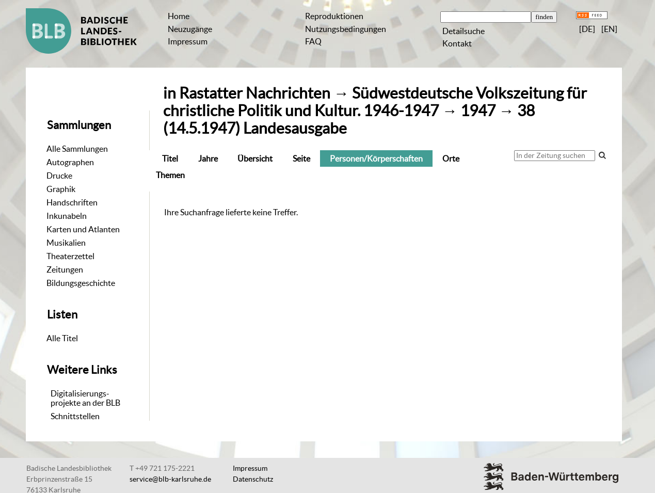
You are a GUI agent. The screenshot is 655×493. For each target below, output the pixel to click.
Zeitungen (64, 269)
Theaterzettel (70, 256)
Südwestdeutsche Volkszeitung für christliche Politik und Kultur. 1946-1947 (375, 102)
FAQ (313, 41)
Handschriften (72, 202)
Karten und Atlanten (83, 229)
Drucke (59, 175)
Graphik (60, 189)
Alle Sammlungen (77, 148)
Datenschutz (253, 479)
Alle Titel (62, 338)
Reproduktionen (334, 16)
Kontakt (457, 43)
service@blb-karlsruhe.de (170, 479)
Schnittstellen (75, 416)
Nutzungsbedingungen (345, 29)
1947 (478, 110)
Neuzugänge (190, 29)
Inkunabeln (66, 215)
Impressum (187, 41)
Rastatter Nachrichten (254, 93)
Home (178, 16)
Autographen (70, 162)
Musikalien (66, 242)
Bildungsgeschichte (80, 283)
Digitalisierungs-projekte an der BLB (85, 398)
